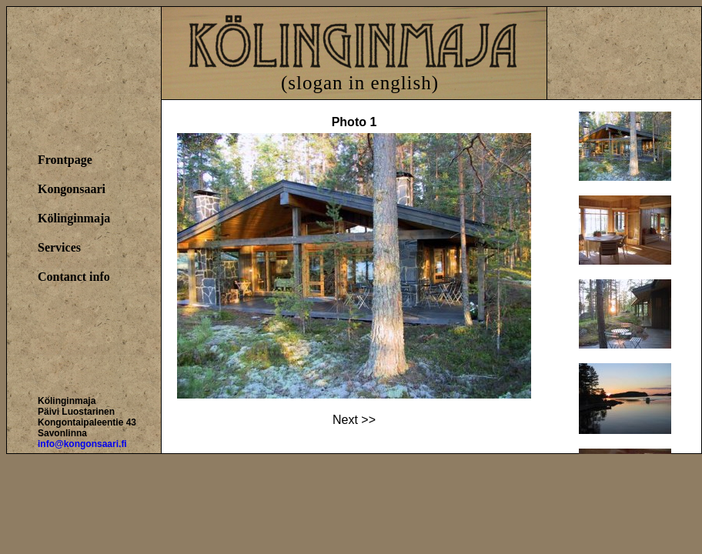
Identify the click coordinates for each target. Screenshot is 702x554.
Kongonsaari (71, 188)
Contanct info (74, 276)
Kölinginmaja (74, 218)
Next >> (354, 419)
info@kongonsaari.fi (82, 444)
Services (59, 247)
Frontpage (65, 159)
